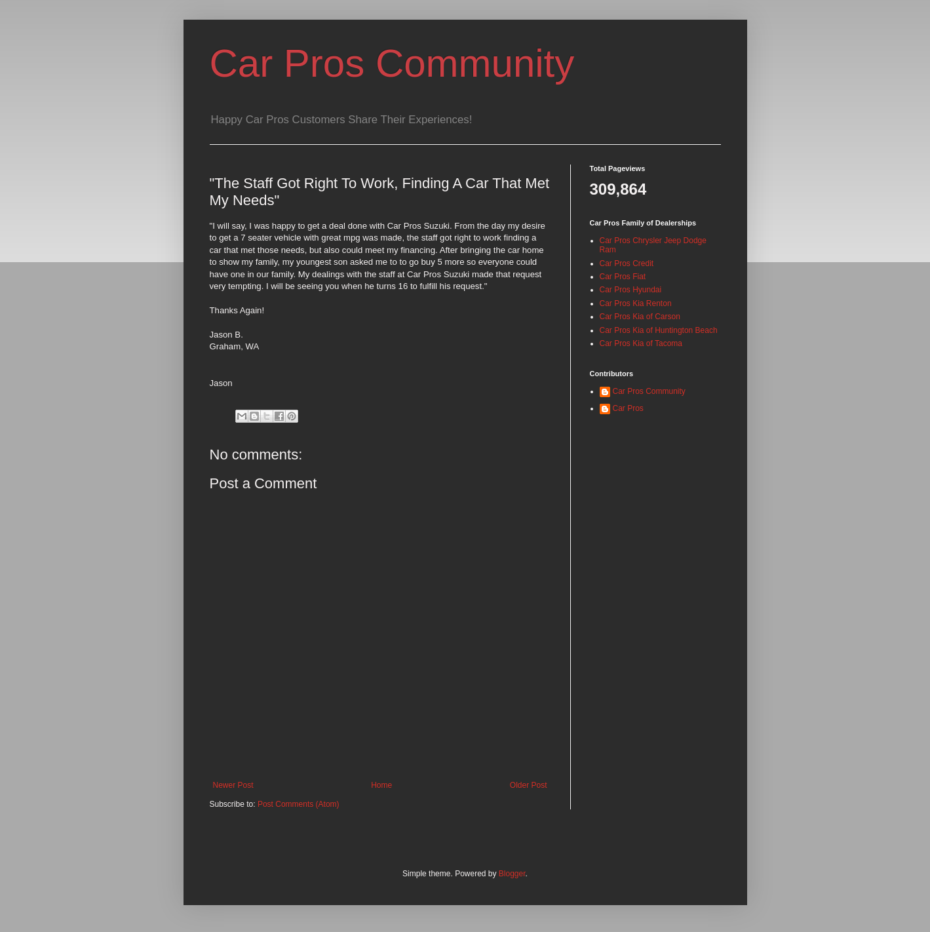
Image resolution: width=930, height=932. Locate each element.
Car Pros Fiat (623, 276)
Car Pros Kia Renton (636, 303)
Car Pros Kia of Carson (640, 316)
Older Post (528, 785)
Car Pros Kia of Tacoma (641, 343)
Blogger (512, 873)
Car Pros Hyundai (631, 289)
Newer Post (233, 785)
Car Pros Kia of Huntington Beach (659, 330)
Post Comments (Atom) (298, 804)
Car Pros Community (392, 63)
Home (381, 785)
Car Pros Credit (627, 263)
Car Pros (628, 408)
